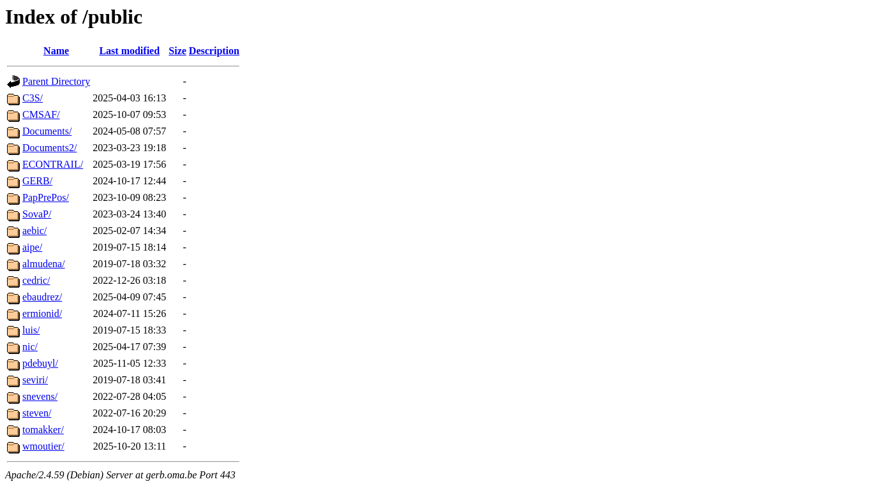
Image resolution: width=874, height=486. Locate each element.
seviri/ (35, 379)
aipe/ (32, 247)
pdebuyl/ (40, 363)
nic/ (30, 346)
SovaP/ (36, 214)
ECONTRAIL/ (52, 164)
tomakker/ (43, 429)
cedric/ (36, 280)
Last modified (129, 50)
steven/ (36, 413)
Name (56, 50)
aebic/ (34, 230)
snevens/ (39, 396)
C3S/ (32, 97)
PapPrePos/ (45, 197)
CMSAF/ (41, 114)
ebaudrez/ (42, 296)
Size (177, 50)
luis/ (31, 330)
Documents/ (47, 131)
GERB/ (37, 180)
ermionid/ (42, 313)
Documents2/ (49, 147)
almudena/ (43, 263)
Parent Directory (56, 81)
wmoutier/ (43, 446)
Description (214, 50)
